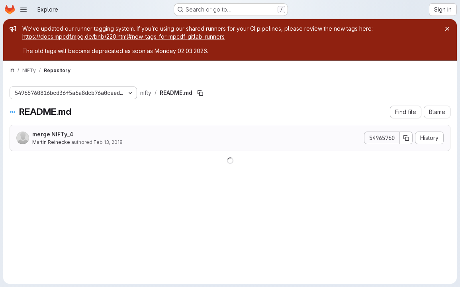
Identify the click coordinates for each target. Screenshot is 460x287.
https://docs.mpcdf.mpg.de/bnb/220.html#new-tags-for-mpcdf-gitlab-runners (123, 36)
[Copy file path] (200, 92)
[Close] (447, 28)
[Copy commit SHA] (406, 138)
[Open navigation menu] (23, 9)
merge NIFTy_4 (52, 134)
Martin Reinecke (51, 142)
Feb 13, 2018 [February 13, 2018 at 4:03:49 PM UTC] (108, 142)
